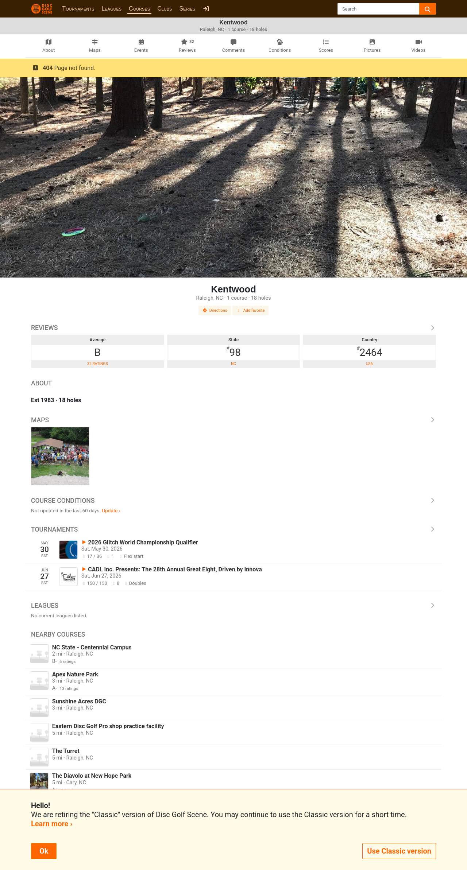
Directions (214, 310)
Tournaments (78, 8)
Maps (233, 420)
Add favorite (250, 310)
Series (187, 8)
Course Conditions (233, 500)
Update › (111, 510)
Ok (44, 851)
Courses (139, 8)
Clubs (164, 8)
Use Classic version (399, 851)
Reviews (233, 327)
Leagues (111, 8)
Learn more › (51, 823)
